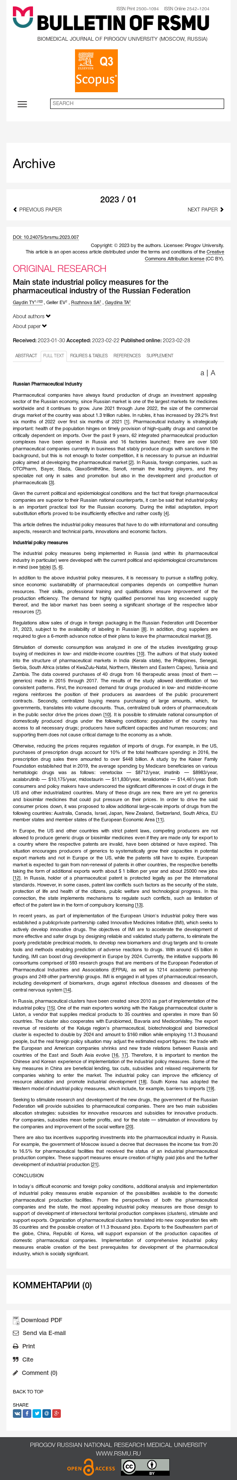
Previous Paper (37, 209)
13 (138, 905)
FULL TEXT (53, 356)
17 (124, 1055)
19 (210, 1089)
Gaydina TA (118, 303)
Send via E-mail (39, 1334)
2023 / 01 (118, 200)
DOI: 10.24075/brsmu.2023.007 (46, 237)
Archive (34, 165)
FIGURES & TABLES (89, 356)
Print (24, 1347)
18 (142, 1082)
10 (140, 654)
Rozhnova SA (86, 303)
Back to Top (28, 1392)
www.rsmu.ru (118, 1454)
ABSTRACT (26, 356)
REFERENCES (127, 356)
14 (67, 990)
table (44, 567)
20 (129, 1127)
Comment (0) (35, 1374)
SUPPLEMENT (160, 356)
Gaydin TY (27, 303)
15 (51, 1008)
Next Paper (206, 209)
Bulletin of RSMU (123, 25)
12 (16, 878)
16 (115, 1055)
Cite (23, 1360)
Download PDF (41, 1320)
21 (94, 1165)
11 (159, 820)
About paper (30, 326)
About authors (32, 316)
